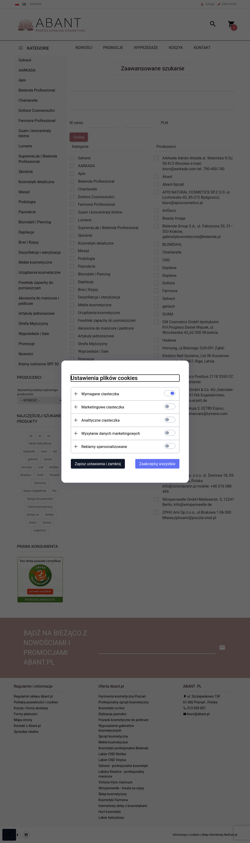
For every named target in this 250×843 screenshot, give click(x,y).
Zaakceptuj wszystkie (157, 463)
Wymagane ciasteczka (100, 393)
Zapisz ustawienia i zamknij (98, 463)
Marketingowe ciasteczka (102, 407)
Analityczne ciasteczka (100, 420)
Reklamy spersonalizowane (104, 446)
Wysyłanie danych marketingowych (110, 433)
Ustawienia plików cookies (104, 378)
